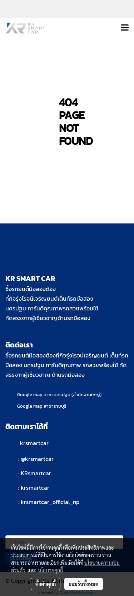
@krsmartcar (37, 458)
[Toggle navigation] (125, 28)
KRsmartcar (36, 473)
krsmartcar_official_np (50, 502)
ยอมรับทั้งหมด (84, 584)
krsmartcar (34, 443)
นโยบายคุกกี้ (50, 570)
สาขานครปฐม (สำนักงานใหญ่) (72, 394)
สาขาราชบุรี (55, 406)
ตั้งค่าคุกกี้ (45, 584)
